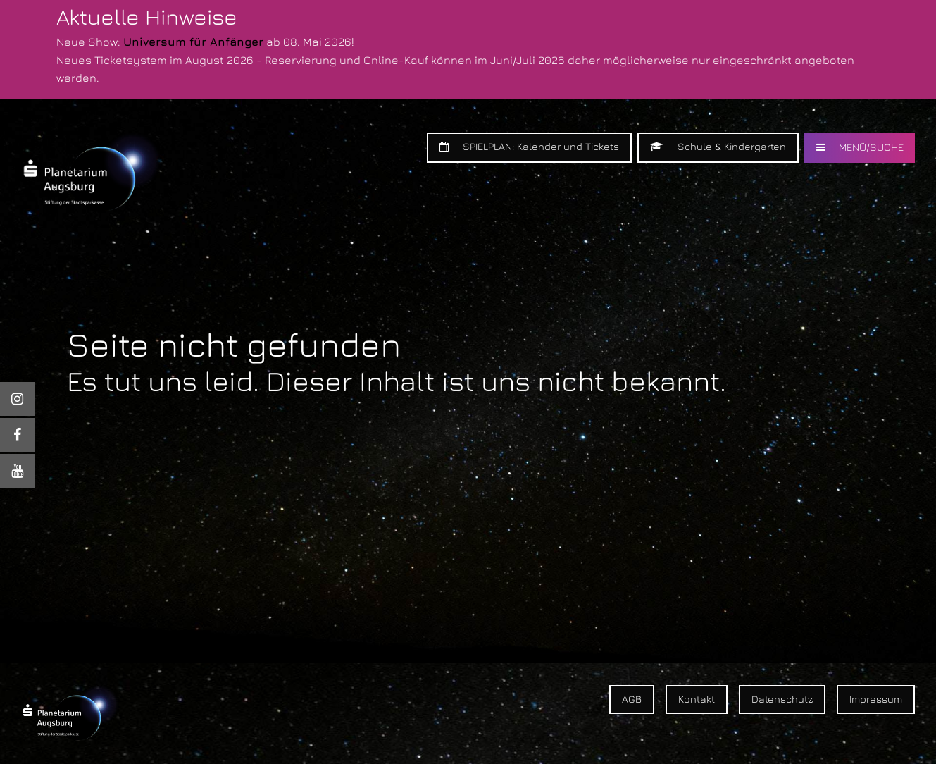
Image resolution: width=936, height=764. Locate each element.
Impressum (875, 699)
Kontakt (696, 699)
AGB (632, 699)
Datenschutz (782, 699)
